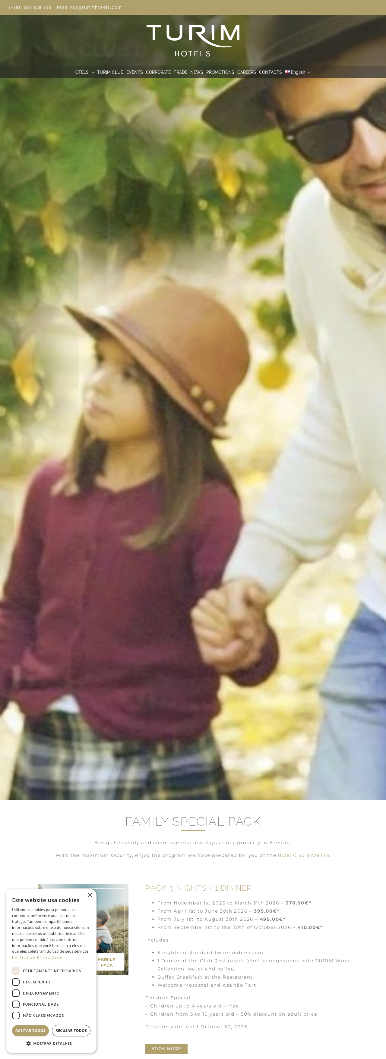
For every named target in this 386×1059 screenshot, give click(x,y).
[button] (51, 1043)
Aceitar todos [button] (30, 1030)
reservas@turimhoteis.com (89, 7)
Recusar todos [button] (71, 1030)
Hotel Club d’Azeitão (303, 855)
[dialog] (51, 971)
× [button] (89, 895)
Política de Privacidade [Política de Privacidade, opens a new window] (37, 957)
